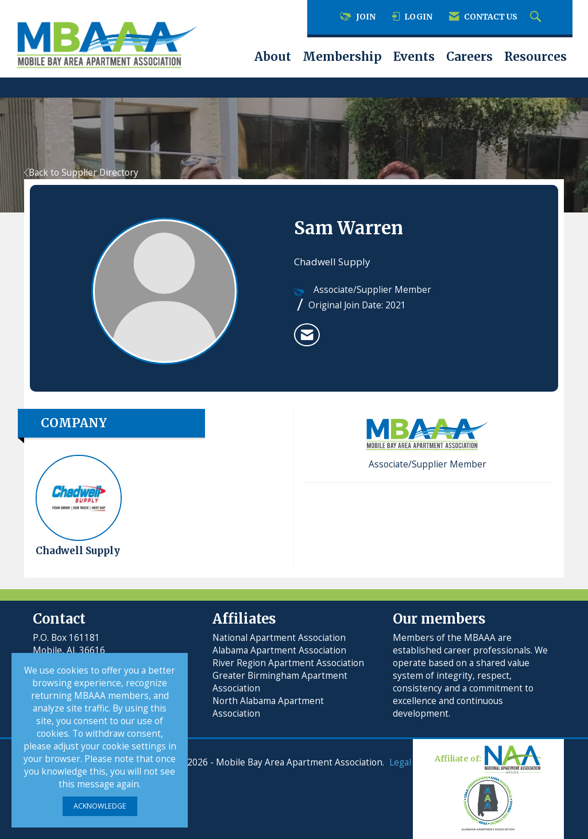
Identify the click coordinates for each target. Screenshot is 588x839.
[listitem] (307, 334)
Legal (400, 762)
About (272, 56)
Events (414, 56)
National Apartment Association (279, 638)
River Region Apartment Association (288, 663)
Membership (342, 56)
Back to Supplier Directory (81, 173)
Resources (535, 56)
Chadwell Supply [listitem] (79, 506)
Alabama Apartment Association (279, 650)
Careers (469, 56)
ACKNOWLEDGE (100, 806)
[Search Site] (537, 17)
